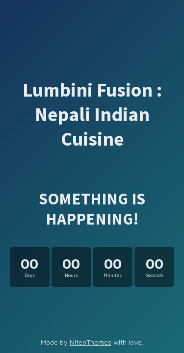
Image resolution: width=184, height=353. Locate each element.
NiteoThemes (90, 342)
